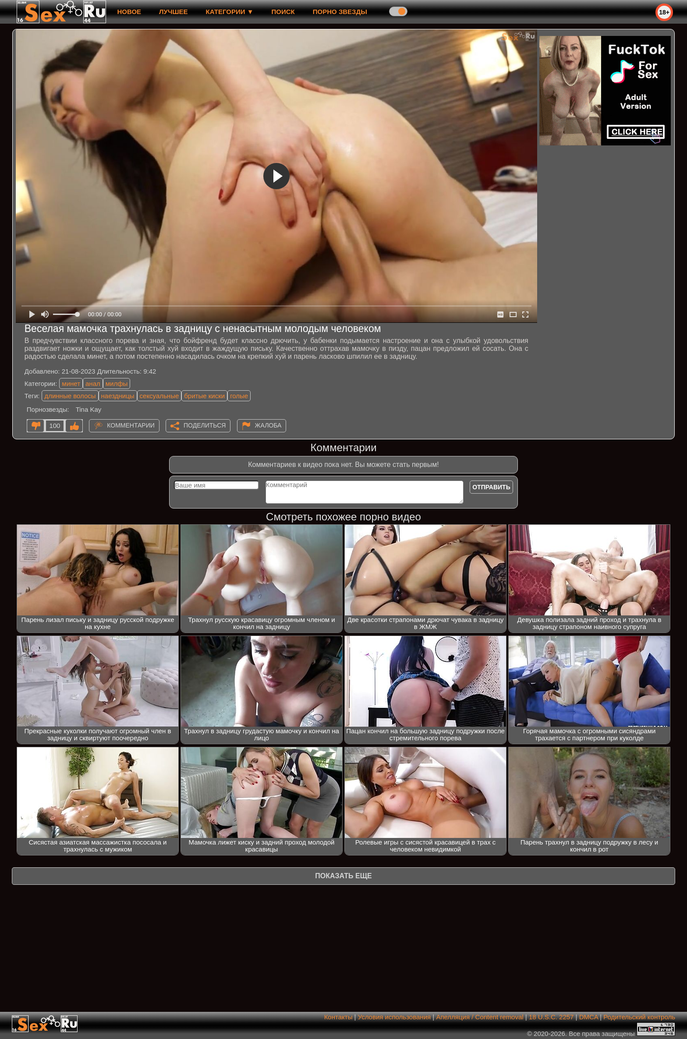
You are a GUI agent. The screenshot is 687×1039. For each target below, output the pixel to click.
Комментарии (131, 425)
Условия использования (394, 1017)
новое (129, 11)
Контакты (338, 1017)
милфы (117, 383)
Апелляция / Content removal (479, 1017)
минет (71, 383)
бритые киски (204, 395)
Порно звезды (340, 11)
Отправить (491, 487)
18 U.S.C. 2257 (551, 1017)
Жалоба (268, 425)
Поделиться (205, 425)
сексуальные (159, 395)
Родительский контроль (639, 1017)
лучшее (173, 11)
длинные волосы (70, 395)
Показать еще (343, 876)
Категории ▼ (230, 11)
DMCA (588, 1017)
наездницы (118, 395)
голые (239, 395)
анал (92, 383)
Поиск (283, 11)
